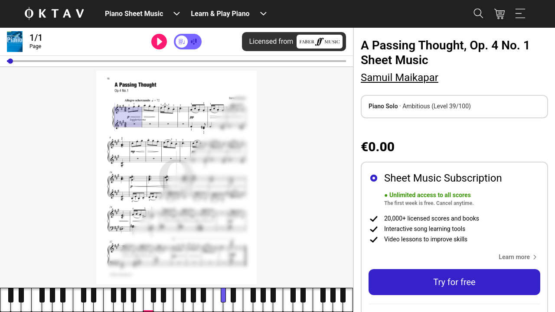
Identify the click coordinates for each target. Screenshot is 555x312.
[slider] (176, 61)
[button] (10, 61)
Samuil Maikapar (399, 78)
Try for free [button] (454, 282)
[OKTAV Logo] (54, 14)
